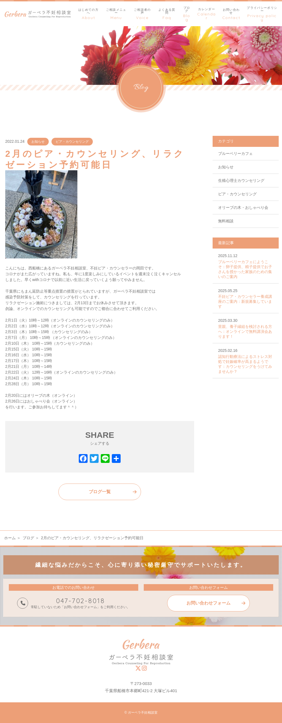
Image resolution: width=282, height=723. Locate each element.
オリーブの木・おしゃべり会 (243, 207)
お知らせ (38, 142)
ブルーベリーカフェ (235, 153)
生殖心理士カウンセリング (241, 180)
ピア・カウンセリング (72, 142)
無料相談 (226, 221)
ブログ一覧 (100, 491)
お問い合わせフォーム (208, 603)
